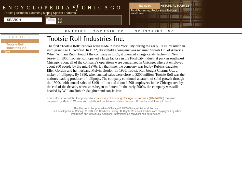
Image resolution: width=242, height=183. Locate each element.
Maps (46, 13)
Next (7, 51)
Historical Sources (28, 13)
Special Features (64, 13)
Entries (8, 13)
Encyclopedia (37, 7)
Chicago (102, 7)
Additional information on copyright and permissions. (131, 114)
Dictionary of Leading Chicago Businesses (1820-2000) (130, 98)
